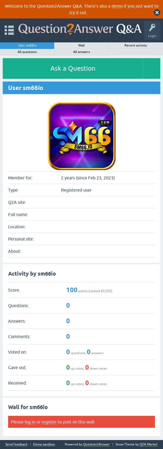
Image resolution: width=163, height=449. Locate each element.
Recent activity (135, 45)
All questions (27, 52)
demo (117, 6)
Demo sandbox (44, 444)
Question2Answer (96, 444)
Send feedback (16, 444)
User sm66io (27, 45)
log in (30, 421)
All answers (81, 52)
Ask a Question (72, 68)
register (49, 421)
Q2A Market (149, 444)
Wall (81, 45)
